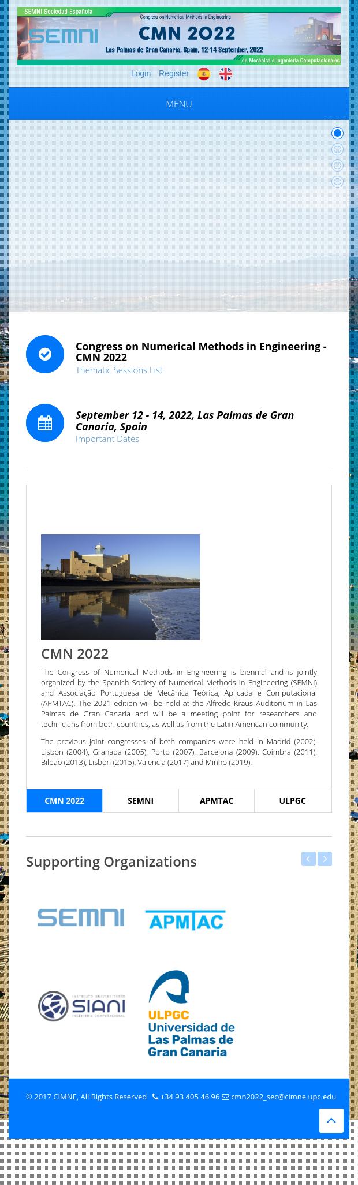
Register (174, 73)
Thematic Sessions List (119, 370)
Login (141, 73)
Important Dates (107, 438)
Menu (179, 104)
